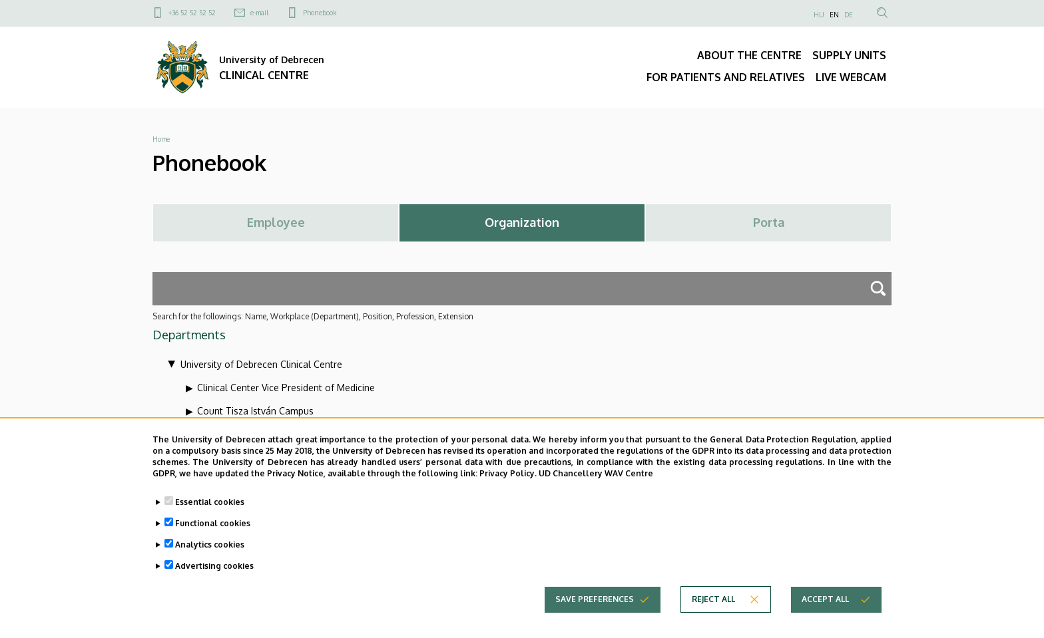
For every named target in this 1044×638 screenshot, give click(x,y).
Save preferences (594, 611)
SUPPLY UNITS (849, 55)
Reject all (713, 611)
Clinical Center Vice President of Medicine (286, 387)
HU (819, 15)
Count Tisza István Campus (255, 410)
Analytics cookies (209, 556)
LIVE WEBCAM (851, 77)
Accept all (825, 611)
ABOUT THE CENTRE (749, 55)
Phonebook (319, 13)
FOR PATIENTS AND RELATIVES (726, 77)
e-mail (259, 13)
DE (848, 15)
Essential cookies (209, 514)
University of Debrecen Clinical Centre (261, 364)
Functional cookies (212, 535)
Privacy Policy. (508, 485)
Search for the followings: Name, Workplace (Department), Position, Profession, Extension (312, 316)
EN (834, 15)
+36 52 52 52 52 (192, 13)
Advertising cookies (214, 578)
